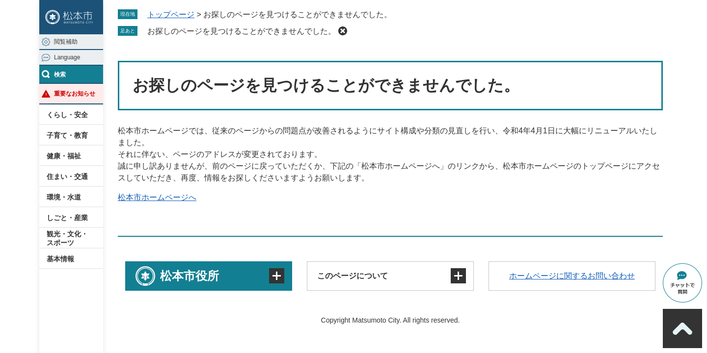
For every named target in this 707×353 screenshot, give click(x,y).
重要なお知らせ (74, 93)
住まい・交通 (67, 176)
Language (67, 57)
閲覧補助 (66, 41)
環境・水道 (64, 197)
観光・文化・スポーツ (67, 238)
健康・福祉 (64, 156)
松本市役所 (189, 275)
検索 (60, 74)
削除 (342, 30)
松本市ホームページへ (157, 197)
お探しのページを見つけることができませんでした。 (241, 31)
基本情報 (60, 259)
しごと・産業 (67, 218)
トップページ (170, 14)
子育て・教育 (67, 135)
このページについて (352, 276)
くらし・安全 (67, 115)
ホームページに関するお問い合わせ (572, 276)
